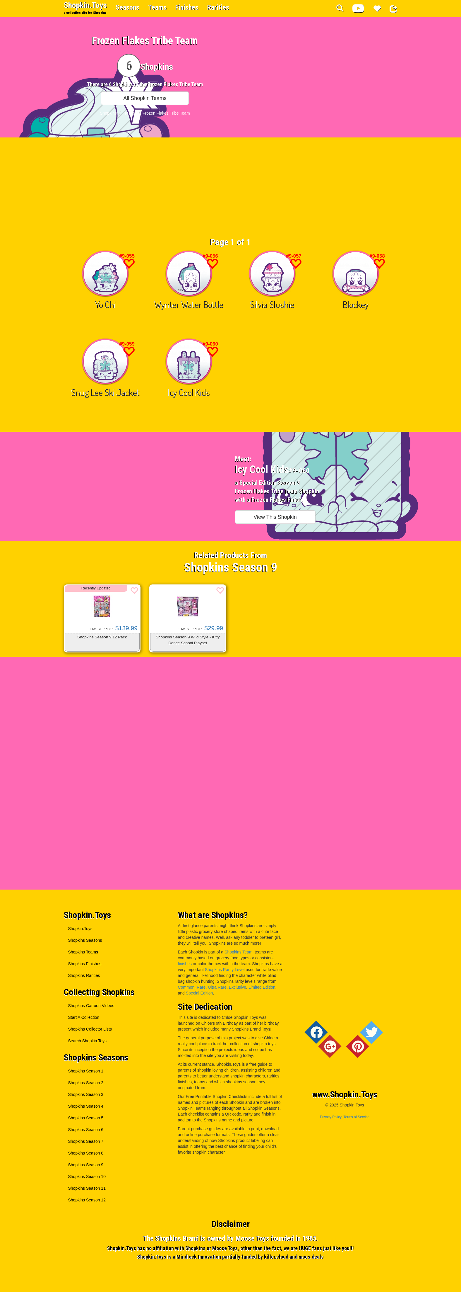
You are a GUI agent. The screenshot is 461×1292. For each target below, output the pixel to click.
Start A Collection (84, 1017)
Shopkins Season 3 (86, 1094)
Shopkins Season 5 (86, 1118)
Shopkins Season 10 (87, 1176)
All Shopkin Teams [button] (145, 98)
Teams (157, 7)
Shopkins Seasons (85, 940)
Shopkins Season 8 (86, 1153)
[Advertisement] (230, 190)
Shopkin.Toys (85, 8)
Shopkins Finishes (85, 963)
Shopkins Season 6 (86, 1129)
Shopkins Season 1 (86, 1071)
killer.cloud (276, 1257)
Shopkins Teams (83, 952)
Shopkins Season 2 (86, 1082)
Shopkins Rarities (84, 975)
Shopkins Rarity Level (224, 969)
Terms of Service (356, 1117)
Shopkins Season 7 (86, 1141)
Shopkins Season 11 (87, 1188)
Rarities (218, 7)
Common (186, 987)
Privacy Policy (331, 1117)
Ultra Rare (217, 987)
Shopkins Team (238, 952)
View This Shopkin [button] (275, 517)
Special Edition (199, 993)
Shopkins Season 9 (86, 1164)
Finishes (186, 7)
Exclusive (237, 987)
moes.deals (311, 1257)
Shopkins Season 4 (86, 1106)
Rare (201, 987)
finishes (185, 963)
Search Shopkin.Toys (87, 1040)
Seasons (127, 7)
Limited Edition (262, 987)
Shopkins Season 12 (87, 1200)
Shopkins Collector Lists (90, 1029)
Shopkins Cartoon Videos (91, 1005)
